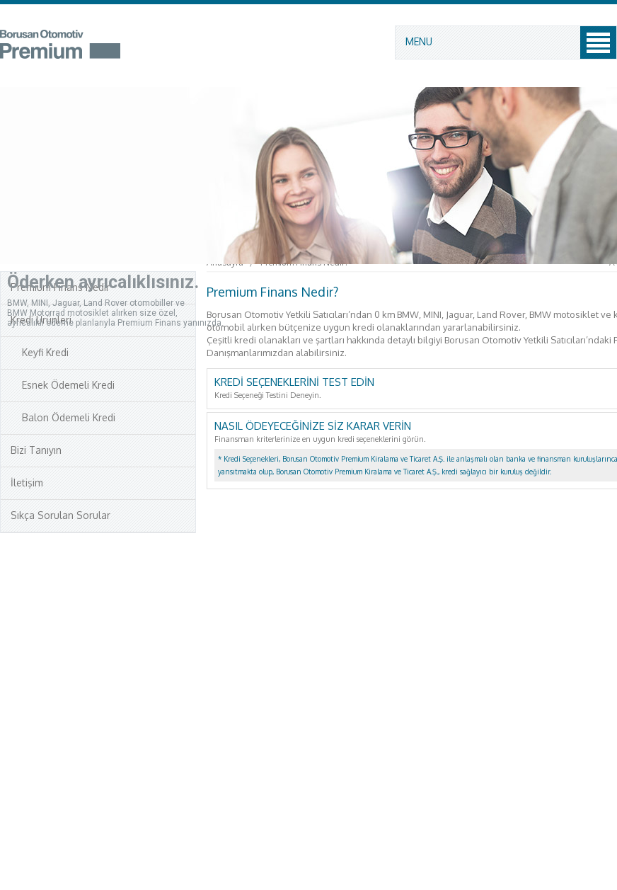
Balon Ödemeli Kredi (63, 417)
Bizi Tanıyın (36, 450)
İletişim (27, 483)
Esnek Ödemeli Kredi (63, 385)
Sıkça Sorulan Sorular (60, 515)
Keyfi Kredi (40, 352)
